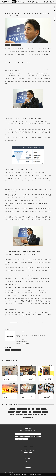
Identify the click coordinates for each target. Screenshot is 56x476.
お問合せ (51, 2)
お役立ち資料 (44, 409)
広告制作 (12, 414)
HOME (1, 5)
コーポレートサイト (42, 414)
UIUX (30, 411)
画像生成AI (18, 411)
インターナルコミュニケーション (21, 414)
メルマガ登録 (47, 2)
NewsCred (7, 45)
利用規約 (13, 472)
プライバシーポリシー (8, 472)
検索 (44, 2)
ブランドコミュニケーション (21, 409)
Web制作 (37, 409)
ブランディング (12, 409)
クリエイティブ (45, 411)
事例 (33, 409)
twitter (29, 461)
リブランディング (11, 411)
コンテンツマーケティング (28, 417)
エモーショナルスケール (32, 414)
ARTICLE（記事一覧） (6, 5)
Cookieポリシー (35, 474)
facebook (27, 461)
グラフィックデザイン (36, 411)
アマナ (53, 2)
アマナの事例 (24, 411)
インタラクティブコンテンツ (16, 45)
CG (29, 409)
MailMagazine (54, 21)
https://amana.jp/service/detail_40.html (22, 343)
